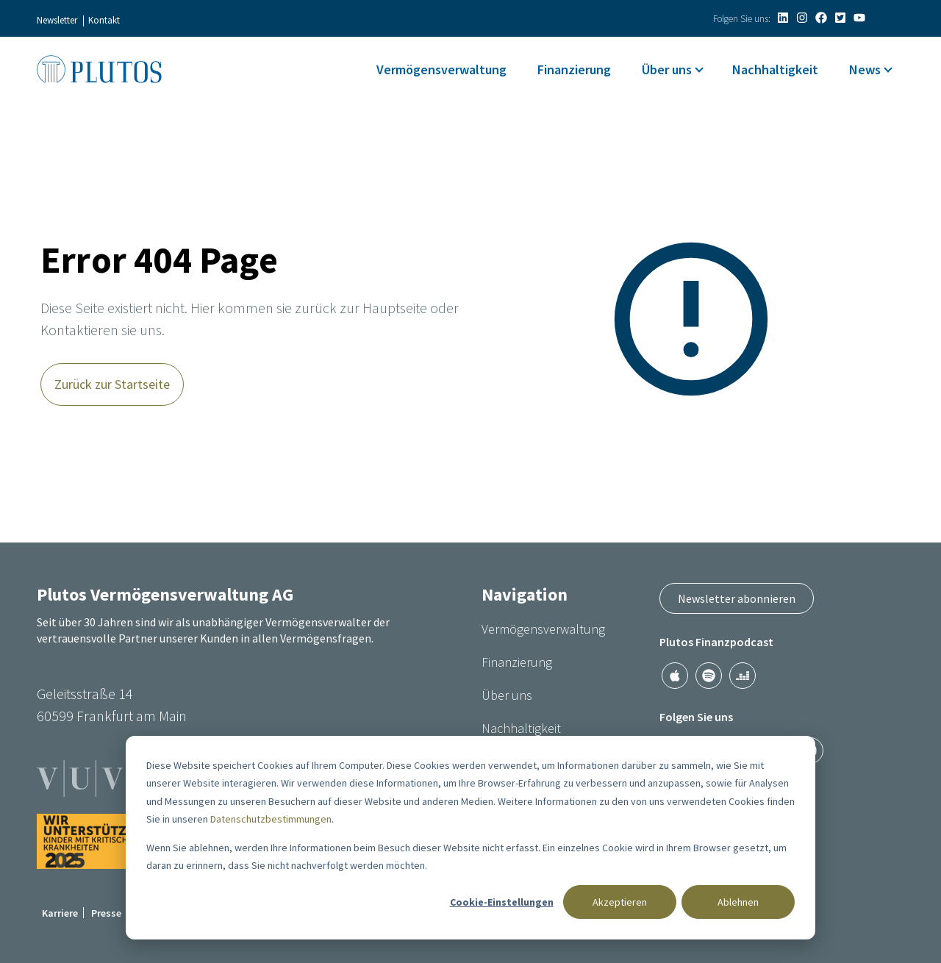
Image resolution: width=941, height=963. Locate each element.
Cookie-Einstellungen (502, 902)
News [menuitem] (865, 69)
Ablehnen (738, 902)
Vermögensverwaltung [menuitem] (441, 69)
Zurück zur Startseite (112, 384)
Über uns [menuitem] (667, 69)
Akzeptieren (620, 902)
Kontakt (104, 20)
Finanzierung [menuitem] (574, 69)
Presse (106, 913)
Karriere (60, 913)
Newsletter (57, 20)
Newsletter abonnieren (736, 598)
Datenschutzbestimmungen (271, 819)
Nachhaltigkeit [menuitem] (775, 69)
